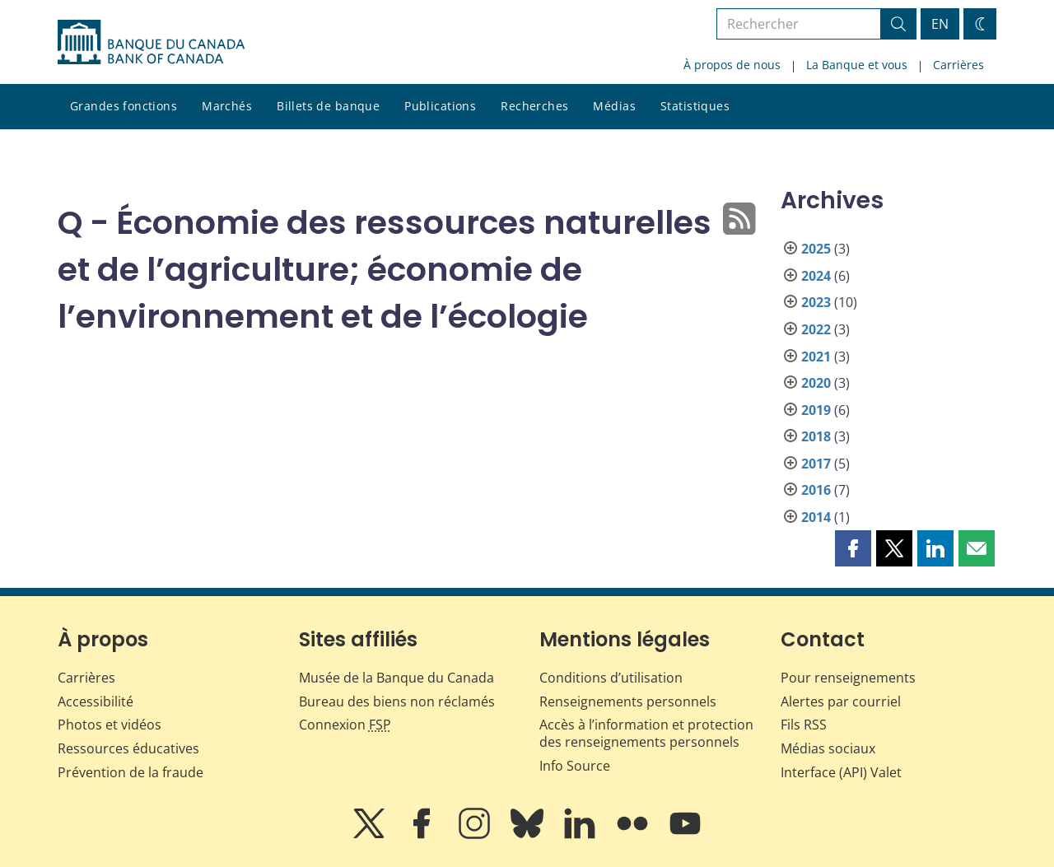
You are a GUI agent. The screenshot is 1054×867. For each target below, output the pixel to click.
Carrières (958, 64)
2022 (816, 329)
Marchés (227, 106)
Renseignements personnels (627, 701)
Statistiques (695, 106)
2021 (816, 356)
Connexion (345, 725)
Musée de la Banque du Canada (396, 678)
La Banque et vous (856, 64)
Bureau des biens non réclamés (397, 701)
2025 (816, 249)
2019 (816, 410)
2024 (816, 276)
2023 (816, 302)
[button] (853, 548)
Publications (440, 106)
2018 (816, 436)
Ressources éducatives (128, 748)
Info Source (574, 766)
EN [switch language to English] (940, 24)
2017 (816, 463)
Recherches (534, 106)
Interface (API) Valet (841, 772)
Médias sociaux (828, 748)
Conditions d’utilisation (611, 678)
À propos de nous (732, 64)
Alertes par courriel (841, 701)
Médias (614, 106)
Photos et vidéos (109, 725)
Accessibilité (95, 701)
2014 (816, 517)
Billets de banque (328, 106)
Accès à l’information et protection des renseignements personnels (646, 733)
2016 (816, 490)
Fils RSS (804, 725)
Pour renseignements (848, 678)
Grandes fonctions (123, 106)
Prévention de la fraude (130, 772)
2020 (816, 383)
